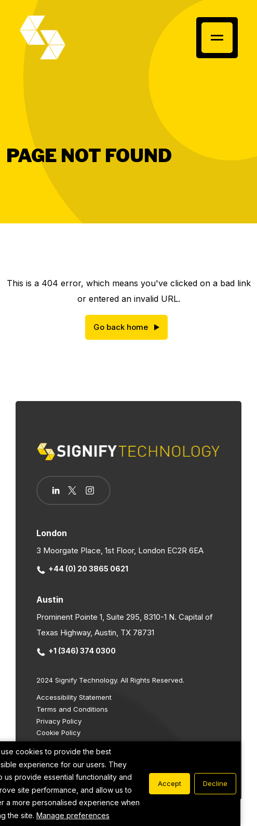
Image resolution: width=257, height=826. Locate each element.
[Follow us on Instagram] (90, 491)
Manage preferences (73, 815)
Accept (169, 783)
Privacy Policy (59, 721)
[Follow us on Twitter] (72, 490)
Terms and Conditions (72, 709)
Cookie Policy (58, 732)
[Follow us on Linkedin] (56, 490)
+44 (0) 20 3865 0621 (82, 568)
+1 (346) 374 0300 (76, 650)
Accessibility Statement (74, 697)
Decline (215, 783)
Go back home (120, 327)
